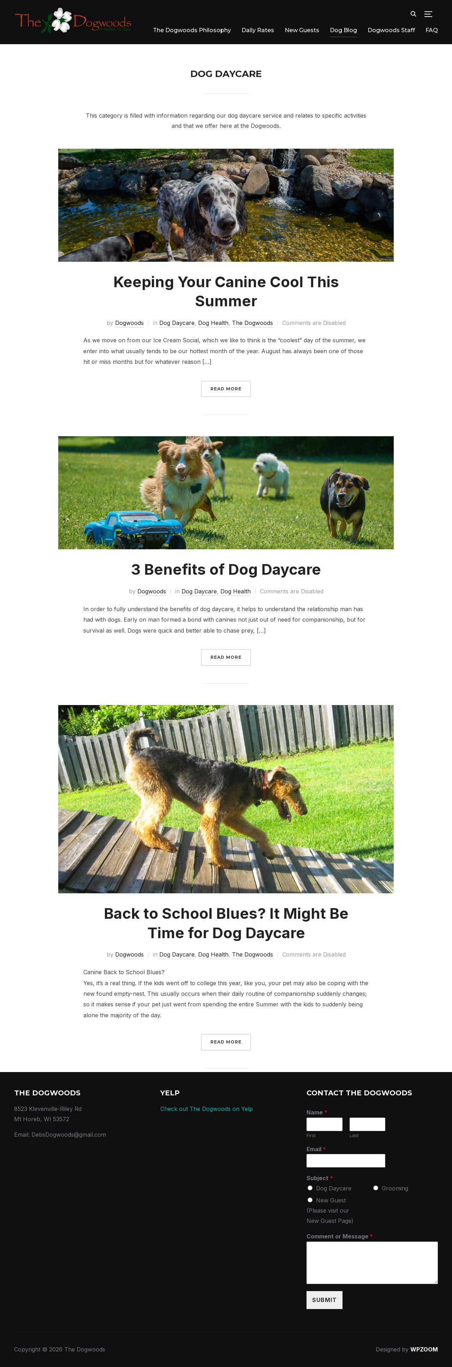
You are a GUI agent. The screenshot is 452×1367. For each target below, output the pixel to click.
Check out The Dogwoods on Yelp (206, 1108)
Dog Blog (343, 30)
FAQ (432, 30)
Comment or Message (340, 1236)
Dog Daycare (177, 322)
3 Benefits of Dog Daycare (226, 569)
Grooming (395, 1188)
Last (354, 1135)
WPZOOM (424, 1349)
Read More (226, 388)
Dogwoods (129, 322)
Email (316, 1149)
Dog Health (213, 322)
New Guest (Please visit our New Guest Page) (330, 1210)
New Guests (302, 30)
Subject (320, 1178)
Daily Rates (258, 30)
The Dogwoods (252, 322)
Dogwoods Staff (391, 30)
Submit (324, 1299)
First (311, 1135)
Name (317, 1112)
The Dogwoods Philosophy (192, 30)
